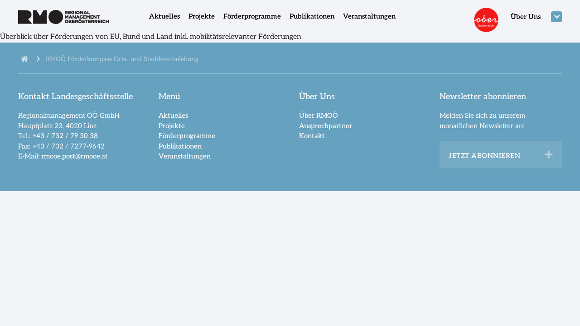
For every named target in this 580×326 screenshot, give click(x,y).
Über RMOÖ (318, 115)
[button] (549, 155)
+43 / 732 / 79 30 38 (65, 136)
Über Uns (526, 17)
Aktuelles (164, 16)
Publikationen (312, 16)
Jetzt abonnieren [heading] (484, 156)
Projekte (201, 16)
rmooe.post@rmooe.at (74, 156)
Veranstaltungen (369, 16)
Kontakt (312, 136)
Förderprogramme (252, 16)
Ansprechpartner (325, 126)
